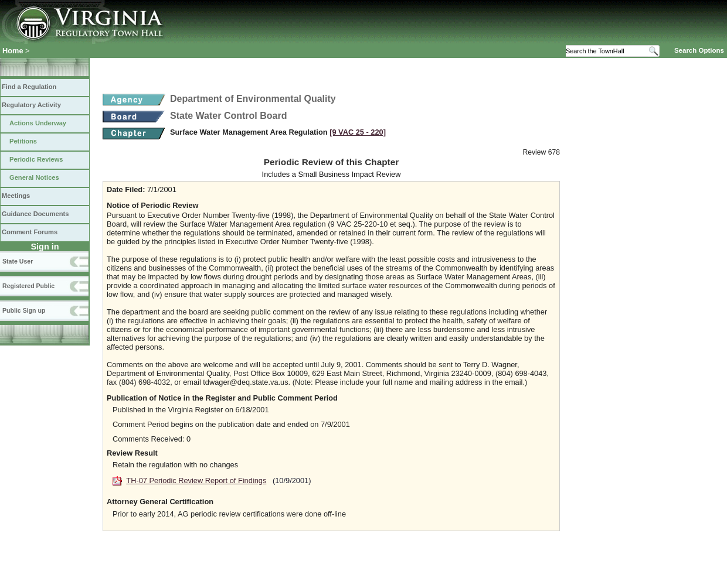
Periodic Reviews (36, 159)
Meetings (16, 195)
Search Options (699, 50)
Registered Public (28, 285)
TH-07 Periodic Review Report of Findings (196, 480)
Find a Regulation (29, 86)
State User (17, 261)
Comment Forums (29, 231)
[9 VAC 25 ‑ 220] (357, 132)
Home (12, 50)
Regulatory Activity (31, 104)
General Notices (34, 177)
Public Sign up (23, 310)
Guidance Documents (35, 213)
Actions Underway (37, 122)
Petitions (23, 141)
